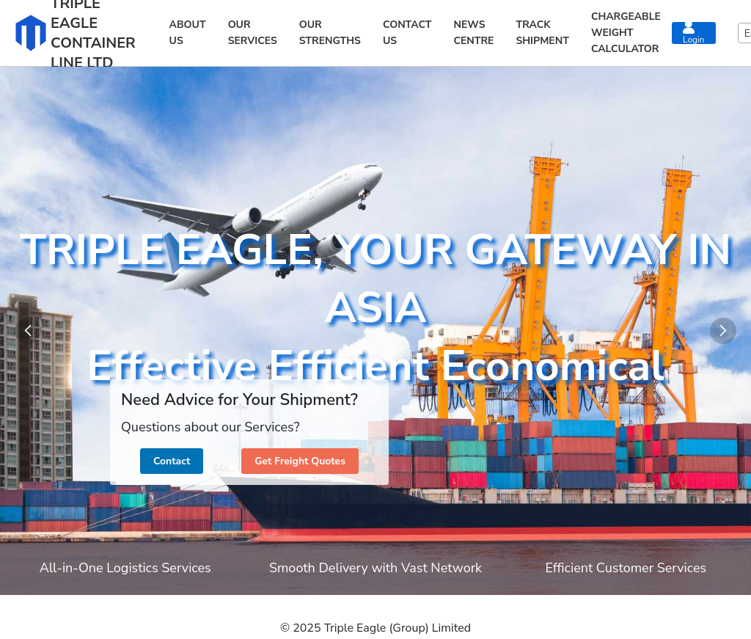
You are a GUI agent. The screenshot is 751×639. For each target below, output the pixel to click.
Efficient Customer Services (625, 568)
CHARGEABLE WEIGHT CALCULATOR (626, 33)
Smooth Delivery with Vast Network (375, 568)
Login (694, 33)
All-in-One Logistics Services (125, 568)
